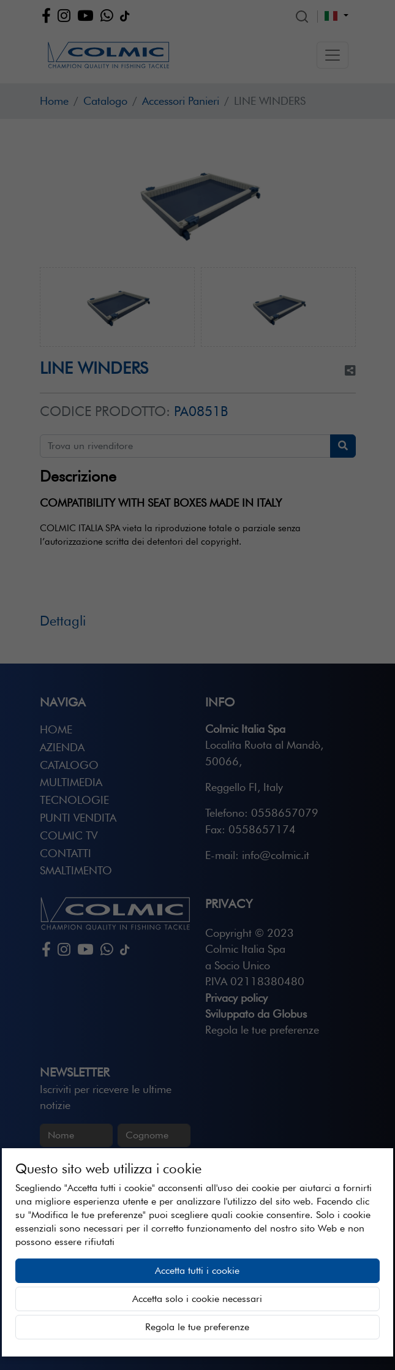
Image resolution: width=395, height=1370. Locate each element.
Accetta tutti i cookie (197, 1270)
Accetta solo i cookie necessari (197, 1298)
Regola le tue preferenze (197, 1327)
